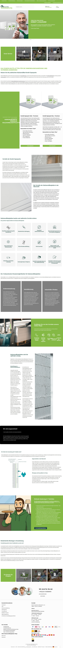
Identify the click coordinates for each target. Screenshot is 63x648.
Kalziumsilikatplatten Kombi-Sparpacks (18, 81)
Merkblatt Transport (5, 612)
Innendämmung (23, 75)
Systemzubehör (3, 77)
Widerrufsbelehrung (5, 614)
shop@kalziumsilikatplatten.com (58, 2)
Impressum (4, 604)
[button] (29, 39)
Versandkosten (4, 611)
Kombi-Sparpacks (24, 577)
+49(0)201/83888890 (47, 2)
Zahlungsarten (4, 609)
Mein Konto (4, 635)
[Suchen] (32, 7)
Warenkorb (3, 637)
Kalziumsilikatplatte (50, 75)
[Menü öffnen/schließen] (38, 7)
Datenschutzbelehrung (6, 608)
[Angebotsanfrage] (54, 574)
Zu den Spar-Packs (36, 28)
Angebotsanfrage (55, 577)
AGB (2, 606)
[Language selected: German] (56, 647)
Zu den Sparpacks (30, 145)
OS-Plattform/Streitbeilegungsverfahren (8, 615)
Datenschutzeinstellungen (31, 645)
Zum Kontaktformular (42, 593)
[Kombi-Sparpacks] (23, 574)
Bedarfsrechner (39, 577)
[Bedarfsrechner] (39, 574)
